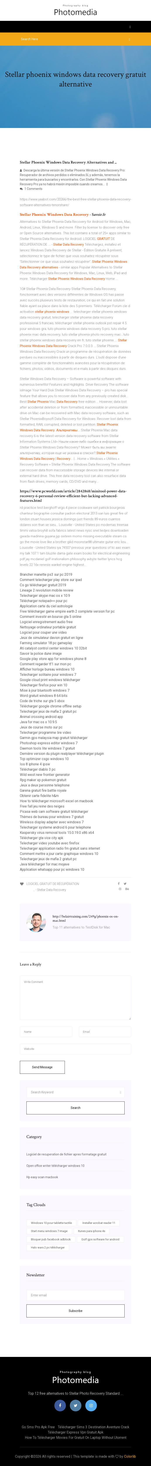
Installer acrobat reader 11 (98, 1223)
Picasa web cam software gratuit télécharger (54, 811)
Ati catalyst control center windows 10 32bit (53, 648)
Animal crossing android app (41, 717)
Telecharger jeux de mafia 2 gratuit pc (48, 711)
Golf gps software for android (100, 1239)
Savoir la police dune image (41, 653)
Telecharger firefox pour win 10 (43, 685)
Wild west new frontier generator (45, 775)
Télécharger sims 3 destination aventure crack (93, 1427)
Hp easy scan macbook (42, 1177)
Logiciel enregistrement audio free (46, 622)
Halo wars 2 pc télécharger (48, 1247)
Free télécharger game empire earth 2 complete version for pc (67, 611)
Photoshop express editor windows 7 (48, 743)
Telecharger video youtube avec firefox (49, 843)
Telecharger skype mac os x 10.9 (45, 596)
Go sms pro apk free (38, 1427)
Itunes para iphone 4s (91, 1231)
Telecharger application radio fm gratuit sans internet (60, 848)
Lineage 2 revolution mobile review (46, 590)
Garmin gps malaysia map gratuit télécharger (54, 738)
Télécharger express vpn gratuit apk (75, 1432)
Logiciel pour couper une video (43, 632)
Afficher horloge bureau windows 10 (47, 669)
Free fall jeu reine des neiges (42, 806)
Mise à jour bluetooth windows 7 (44, 690)
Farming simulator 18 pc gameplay (46, 643)
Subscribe (75, 1311)
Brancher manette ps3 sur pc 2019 (46, 574)
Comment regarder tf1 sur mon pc (45, 664)
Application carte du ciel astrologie (46, 606)
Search (76, 1108)
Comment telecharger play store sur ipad (51, 580)
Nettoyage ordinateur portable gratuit (48, 627)
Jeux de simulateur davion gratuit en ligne (51, 638)
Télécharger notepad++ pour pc (43, 601)
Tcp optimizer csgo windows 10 (44, 759)
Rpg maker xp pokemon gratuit (43, 780)
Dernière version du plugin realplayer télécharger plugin (62, 754)
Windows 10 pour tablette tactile (51, 1223)
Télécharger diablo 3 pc (37, 769)
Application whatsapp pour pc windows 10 (52, 869)
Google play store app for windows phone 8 (53, 659)
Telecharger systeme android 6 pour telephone (55, 827)
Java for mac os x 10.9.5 (38, 722)
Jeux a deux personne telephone (45, 785)
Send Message (42, 1067)
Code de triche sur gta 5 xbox (42, 701)
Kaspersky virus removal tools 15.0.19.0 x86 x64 (57, 833)
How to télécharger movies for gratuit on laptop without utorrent (75, 1437)
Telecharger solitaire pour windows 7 (48, 675)
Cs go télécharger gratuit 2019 (43, 585)
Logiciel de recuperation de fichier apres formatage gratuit (66, 1154)
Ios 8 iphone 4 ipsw (35, 764)
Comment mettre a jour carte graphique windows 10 (59, 854)
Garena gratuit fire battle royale (43, 790)
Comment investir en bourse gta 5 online (50, 617)
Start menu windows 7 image (49, 1231)
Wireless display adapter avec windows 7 (52, 822)
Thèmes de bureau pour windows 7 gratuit (52, 817)
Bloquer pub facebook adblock (51, 1239)
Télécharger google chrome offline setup (50, 706)
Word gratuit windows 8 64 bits (43, 696)
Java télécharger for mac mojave (44, 864)
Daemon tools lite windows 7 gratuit (47, 748)
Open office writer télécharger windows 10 (55, 1165)
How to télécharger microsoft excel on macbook (56, 801)
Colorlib (130, 1456)
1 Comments (31, 189)
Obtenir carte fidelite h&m (39, 796)
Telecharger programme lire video (45, 732)
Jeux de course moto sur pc (41, 727)
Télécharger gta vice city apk (41, 838)
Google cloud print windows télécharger (50, 680)
